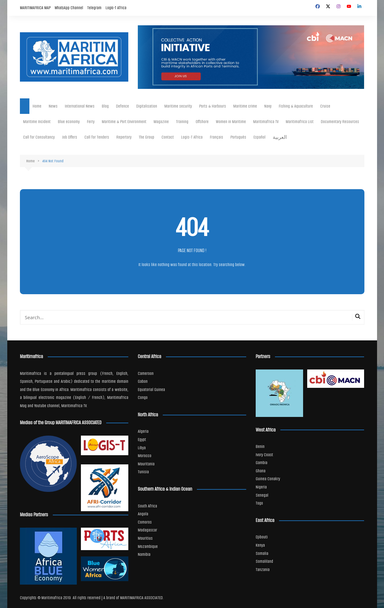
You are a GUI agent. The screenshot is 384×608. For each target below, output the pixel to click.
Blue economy (69, 122)
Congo (143, 397)
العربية (280, 137)
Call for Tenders (96, 137)
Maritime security (178, 106)
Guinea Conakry (268, 479)
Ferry (90, 122)
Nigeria (261, 487)
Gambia (261, 463)
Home (37, 106)
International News (79, 106)
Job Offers (69, 137)
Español (259, 137)
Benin (260, 447)
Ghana (260, 471)
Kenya (260, 545)
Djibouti (262, 537)
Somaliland (264, 561)
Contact (168, 137)
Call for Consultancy (39, 137)
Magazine (161, 122)
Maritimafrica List (300, 122)
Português (238, 137)
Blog (105, 106)
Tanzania (263, 570)
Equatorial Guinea (151, 390)
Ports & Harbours (212, 106)
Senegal (262, 495)
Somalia (262, 553)
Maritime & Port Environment (124, 122)
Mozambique (148, 546)
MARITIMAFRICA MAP (35, 8)
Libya (142, 448)
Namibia (144, 554)
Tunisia (143, 472)
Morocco (144, 456)
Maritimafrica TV (265, 122)
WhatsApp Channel (69, 8)
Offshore (202, 122)
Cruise (325, 106)
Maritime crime (245, 106)
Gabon (143, 381)
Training (182, 122)
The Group (146, 137)
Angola (143, 514)
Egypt (142, 440)
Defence (122, 106)
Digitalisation (146, 106)
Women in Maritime (231, 122)
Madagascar (147, 530)
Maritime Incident (37, 122)
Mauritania (146, 464)
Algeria (143, 431)
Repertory (123, 137)
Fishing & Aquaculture (296, 106)
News (53, 106)
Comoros (145, 522)
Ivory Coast (264, 455)
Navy (267, 106)
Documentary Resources (340, 122)
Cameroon (146, 373)
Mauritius (145, 538)
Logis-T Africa (116, 8)
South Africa (147, 506)
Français (216, 137)
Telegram (94, 8)
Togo (259, 503)
